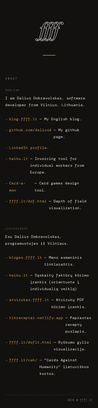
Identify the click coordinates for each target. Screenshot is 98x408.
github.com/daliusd (30, 130)
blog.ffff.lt (23, 119)
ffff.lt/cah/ (23, 360)
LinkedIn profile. (29, 147)
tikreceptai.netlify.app (36, 317)
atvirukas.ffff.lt (29, 300)
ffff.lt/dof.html (28, 201)
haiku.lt (18, 158)
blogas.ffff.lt (25, 257)
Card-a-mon (17, 187)
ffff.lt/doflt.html (30, 342)
